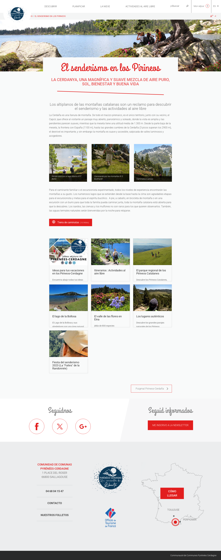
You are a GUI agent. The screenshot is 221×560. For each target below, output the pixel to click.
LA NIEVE (105, 6)
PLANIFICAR (78, 6)
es (214, 6)
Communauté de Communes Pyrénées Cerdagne (193, 555)
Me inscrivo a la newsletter (170, 425)
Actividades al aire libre (140, 6)
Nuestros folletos (55, 515)
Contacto (54, 503)
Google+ (83, 426)
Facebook (36, 426)
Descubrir (51, 6)
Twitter (60, 426)
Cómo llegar (172, 493)
